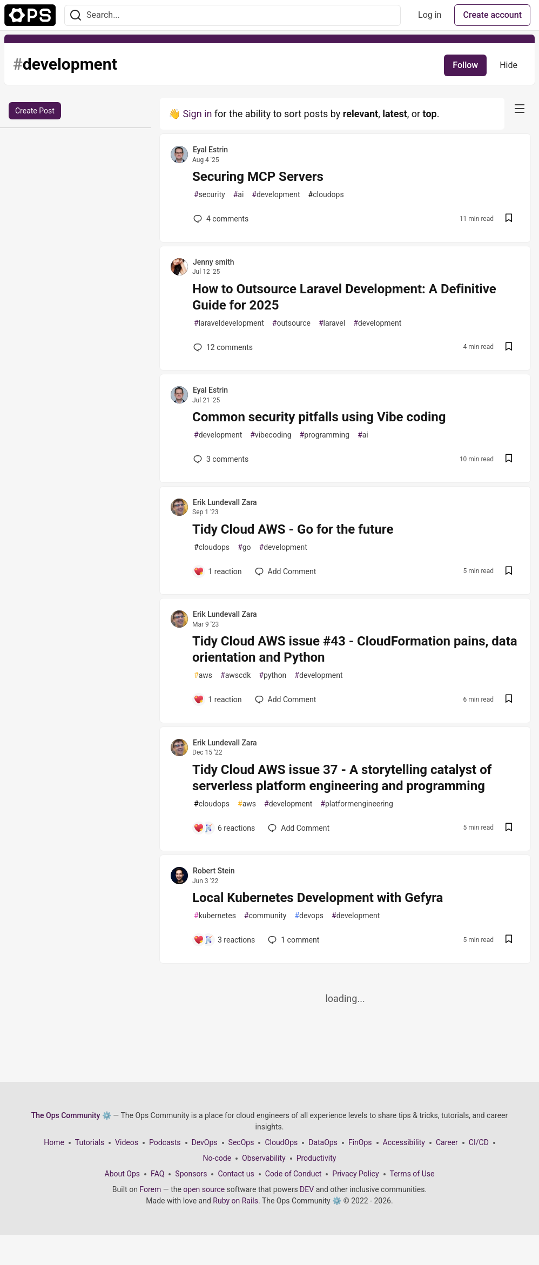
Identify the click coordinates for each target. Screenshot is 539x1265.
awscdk (235, 675)
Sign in (197, 113)
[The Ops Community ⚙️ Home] (30, 15)
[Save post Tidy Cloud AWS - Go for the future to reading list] (509, 572)
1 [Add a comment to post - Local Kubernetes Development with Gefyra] (292, 939)
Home (54, 1142)
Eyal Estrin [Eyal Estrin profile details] (210, 149)
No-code (217, 1158)
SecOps (241, 1142)
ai (238, 194)
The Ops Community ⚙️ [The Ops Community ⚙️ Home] (71, 1115)
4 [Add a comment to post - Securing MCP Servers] (219, 218)
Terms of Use (412, 1173)
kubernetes (215, 915)
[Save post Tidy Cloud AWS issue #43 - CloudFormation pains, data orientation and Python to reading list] (509, 700)
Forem (150, 1189)
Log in (429, 15)
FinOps (360, 1142)
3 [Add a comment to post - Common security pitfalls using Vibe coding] (219, 459)
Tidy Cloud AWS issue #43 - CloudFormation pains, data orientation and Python (354, 649)
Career (447, 1142)
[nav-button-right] (519, 108)
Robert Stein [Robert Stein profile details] (214, 870)
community (265, 915)
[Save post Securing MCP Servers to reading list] (509, 219)
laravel (332, 323)
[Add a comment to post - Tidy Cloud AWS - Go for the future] (217, 571)
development (276, 194)
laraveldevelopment (229, 323)
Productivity (316, 1158)
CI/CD (479, 1142)
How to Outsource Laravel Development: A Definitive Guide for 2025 (344, 297)
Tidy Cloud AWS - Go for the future (292, 529)
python (272, 675)
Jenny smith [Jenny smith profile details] (213, 262)
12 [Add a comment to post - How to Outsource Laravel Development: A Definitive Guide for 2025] (222, 347)
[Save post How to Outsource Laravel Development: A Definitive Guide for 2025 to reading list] (509, 347)
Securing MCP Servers (258, 176)
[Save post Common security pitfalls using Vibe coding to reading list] (509, 459)
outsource (291, 323)
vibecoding (270, 435)
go (244, 547)
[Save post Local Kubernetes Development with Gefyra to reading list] (509, 940)
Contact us (236, 1173)
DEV (307, 1189)
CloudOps (281, 1142)
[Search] (75, 15)
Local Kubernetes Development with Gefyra (317, 897)
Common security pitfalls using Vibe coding (319, 417)
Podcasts (165, 1142)
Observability (264, 1158)
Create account (492, 15)
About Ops (122, 1173)
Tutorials (89, 1142)
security (209, 194)
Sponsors (191, 1173)
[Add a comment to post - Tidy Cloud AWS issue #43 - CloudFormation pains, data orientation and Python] (217, 699)
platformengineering (356, 804)
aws (203, 675)
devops (309, 915)
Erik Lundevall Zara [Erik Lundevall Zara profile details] (225, 502)
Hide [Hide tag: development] (508, 65)
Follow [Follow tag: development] (465, 65)
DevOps (205, 1142)
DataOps (323, 1142)
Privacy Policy (355, 1173)
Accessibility (404, 1142)
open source (204, 1189)
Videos (126, 1142)
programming (325, 435)
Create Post (35, 110)
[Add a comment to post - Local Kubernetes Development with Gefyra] (224, 940)
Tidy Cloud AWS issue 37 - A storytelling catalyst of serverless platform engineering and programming (341, 777)
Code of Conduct (293, 1173)
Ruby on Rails (235, 1200)
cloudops (326, 194)
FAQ (157, 1173)
